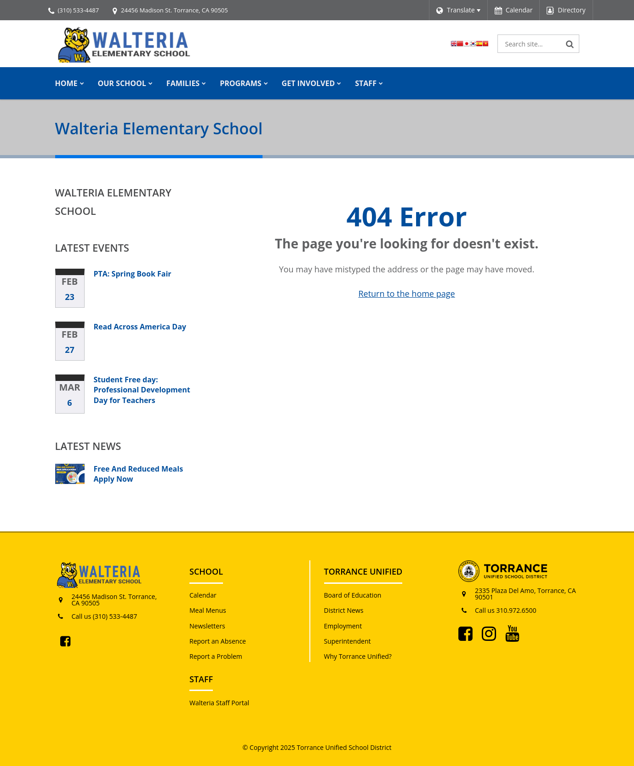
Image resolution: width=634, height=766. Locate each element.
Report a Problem (215, 656)
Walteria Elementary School (113, 201)
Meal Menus (207, 610)
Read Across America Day (140, 327)
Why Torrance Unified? (358, 656)
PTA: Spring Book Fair (132, 274)
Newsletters (207, 626)
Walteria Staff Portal (219, 702)
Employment (343, 626)
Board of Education (353, 595)
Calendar (203, 595)
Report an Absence (217, 641)
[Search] (570, 44)
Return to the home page (406, 293)
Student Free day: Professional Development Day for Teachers (142, 389)
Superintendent (347, 641)
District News (344, 610)
